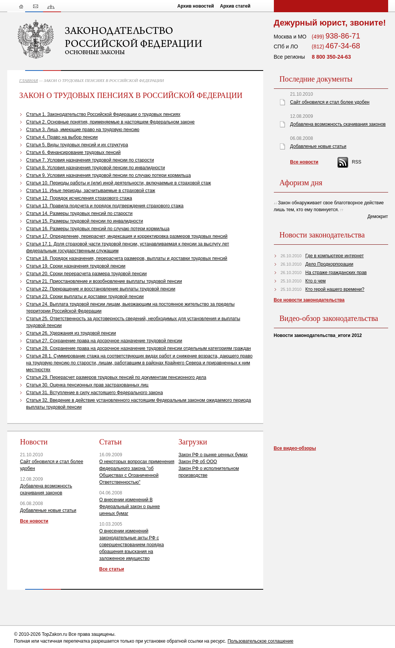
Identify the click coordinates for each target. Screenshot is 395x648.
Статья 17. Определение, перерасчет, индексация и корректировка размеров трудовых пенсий (127, 236)
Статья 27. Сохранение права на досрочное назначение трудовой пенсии (104, 340)
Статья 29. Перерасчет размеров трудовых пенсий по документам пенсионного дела (116, 377)
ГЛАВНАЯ (28, 80)
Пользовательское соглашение (260, 641)
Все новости (34, 521)
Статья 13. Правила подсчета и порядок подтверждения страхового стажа (105, 206)
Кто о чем (315, 281)
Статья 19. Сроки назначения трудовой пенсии (76, 266)
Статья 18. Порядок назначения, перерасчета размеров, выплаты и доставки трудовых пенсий (126, 258)
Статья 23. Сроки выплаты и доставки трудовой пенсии (85, 296)
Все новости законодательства (309, 300)
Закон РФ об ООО (198, 461)
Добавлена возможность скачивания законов (338, 124)
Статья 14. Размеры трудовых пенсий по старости (79, 213)
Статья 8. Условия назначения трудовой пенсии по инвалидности (95, 167)
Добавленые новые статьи (48, 510)
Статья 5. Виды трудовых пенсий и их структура (77, 145)
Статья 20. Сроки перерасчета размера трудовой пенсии (86, 273)
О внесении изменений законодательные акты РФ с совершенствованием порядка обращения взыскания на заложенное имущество (131, 544)
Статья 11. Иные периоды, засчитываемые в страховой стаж (90, 190)
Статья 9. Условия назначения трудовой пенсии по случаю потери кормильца (108, 175)
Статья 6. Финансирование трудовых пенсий (73, 152)
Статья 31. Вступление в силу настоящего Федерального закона (94, 392)
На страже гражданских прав (336, 272)
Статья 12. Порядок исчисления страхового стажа (79, 198)
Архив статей (235, 6)
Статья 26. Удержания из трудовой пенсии (71, 333)
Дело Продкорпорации (329, 264)
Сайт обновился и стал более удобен (329, 102)
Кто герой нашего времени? (335, 289)
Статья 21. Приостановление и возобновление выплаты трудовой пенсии (104, 281)
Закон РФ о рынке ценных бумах (213, 454)
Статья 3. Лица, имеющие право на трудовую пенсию (82, 129)
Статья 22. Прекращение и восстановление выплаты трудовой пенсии (101, 289)
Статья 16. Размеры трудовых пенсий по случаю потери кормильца (98, 228)
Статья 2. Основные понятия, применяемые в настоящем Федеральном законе (110, 122)
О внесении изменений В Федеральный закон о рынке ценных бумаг (129, 506)
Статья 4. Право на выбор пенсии (62, 137)
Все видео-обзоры (295, 448)
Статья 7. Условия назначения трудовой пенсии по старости (90, 160)
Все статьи (111, 569)
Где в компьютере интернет (334, 255)
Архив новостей (196, 6)
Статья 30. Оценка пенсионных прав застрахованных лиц (87, 385)
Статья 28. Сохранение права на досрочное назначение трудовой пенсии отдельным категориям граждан (138, 348)
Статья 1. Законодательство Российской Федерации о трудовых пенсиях (103, 114)
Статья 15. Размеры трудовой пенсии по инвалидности (84, 221)
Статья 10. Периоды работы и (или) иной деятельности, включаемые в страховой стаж (118, 183)
